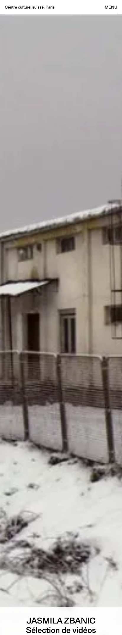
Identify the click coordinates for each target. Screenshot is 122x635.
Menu (111, 7)
